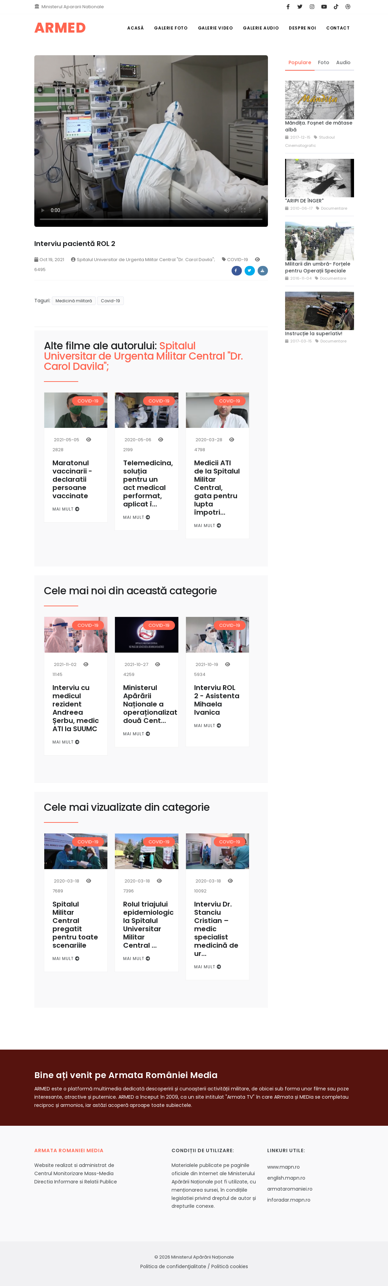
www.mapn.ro (283, 1167)
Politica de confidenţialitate (173, 1266)
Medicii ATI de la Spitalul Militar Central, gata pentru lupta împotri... (217, 487)
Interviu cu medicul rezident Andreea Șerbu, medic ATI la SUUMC (75, 708)
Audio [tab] (343, 62)
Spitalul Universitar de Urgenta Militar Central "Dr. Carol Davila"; (143, 259)
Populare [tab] (300, 62)
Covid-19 (110, 301)
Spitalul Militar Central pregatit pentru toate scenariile (75, 924)
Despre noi (302, 28)
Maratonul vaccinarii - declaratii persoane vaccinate (72, 479)
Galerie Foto (170, 28)
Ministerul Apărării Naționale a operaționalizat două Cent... (150, 704)
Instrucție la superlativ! (313, 333)
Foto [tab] (323, 62)
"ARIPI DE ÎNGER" (304, 200)
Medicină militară (74, 301)
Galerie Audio (261, 28)
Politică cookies (229, 1266)
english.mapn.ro (286, 1177)
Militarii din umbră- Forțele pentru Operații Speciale (317, 267)
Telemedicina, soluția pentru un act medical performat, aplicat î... (148, 483)
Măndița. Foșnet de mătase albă (318, 126)
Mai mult (66, 509)
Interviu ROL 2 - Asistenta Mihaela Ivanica (216, 700)
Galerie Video (215, 28)
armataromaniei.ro (290, 1188)
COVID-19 (235, 259)
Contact (338, 28)
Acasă (135, 28)
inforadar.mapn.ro (288, 1199)
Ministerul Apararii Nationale (73, 6)
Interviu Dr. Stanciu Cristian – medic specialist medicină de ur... (216, 928)
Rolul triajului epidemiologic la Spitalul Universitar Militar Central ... (148, 924)
